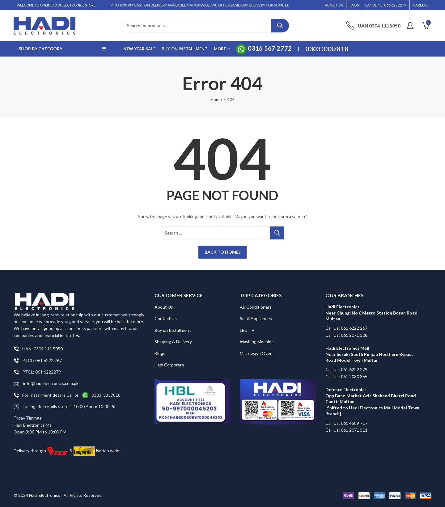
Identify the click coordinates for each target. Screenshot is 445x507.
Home (216, 99)
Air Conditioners (256, 307)
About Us (164, 307)
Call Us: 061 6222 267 (346, 328)
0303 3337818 (106, 395)
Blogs (160, 353)
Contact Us (166, 318)
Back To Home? (222, 252)
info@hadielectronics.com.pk (46, 384)
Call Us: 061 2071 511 (346, 430)
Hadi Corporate (169, 364)
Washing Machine (257, 341)
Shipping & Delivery (173, 341)
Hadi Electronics (44, 495)
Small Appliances (256, 318)
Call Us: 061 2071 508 (346, 335)
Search (280, 25)
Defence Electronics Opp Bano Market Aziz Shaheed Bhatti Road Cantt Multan (370, 395)
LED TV (247, 330)
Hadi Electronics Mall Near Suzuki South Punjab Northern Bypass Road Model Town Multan (369, 354)
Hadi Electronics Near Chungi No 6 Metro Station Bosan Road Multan (371, 312)
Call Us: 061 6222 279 (346, 369)
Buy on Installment (173, 330)
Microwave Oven (256, 353)
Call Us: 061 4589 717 (346, 423)
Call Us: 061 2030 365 (346, 376)
